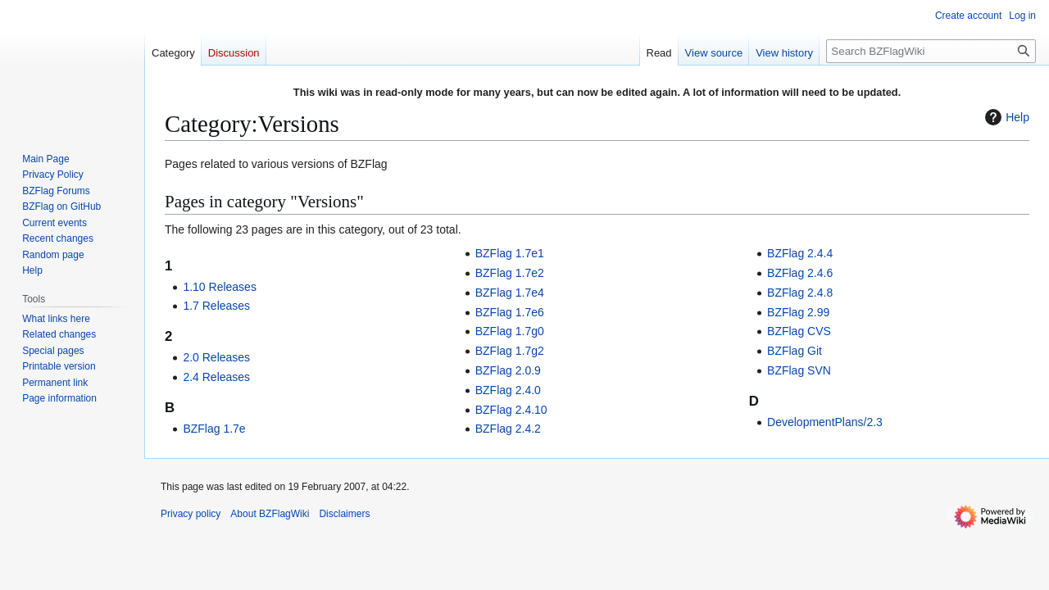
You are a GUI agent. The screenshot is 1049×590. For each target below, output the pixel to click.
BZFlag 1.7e (214, 428)
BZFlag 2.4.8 (800, 292)
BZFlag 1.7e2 (509, 272)
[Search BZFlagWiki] (931, 51)
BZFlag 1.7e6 (509, 312)
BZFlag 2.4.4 (800, 253)
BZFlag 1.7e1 (509, 253)
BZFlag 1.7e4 (509, 292)
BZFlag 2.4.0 (508, 390)
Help (1005, 117)
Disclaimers (344, 514)
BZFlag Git (794, 350)
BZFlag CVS (799, 331)
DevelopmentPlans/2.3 (825, 422)
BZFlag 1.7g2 (509, 350)
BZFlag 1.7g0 (509, 331)
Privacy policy (190, 514)
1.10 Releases (220, 286)
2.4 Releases (216, 377)
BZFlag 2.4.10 (511, 409)
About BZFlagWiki (269, 514)
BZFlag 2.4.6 (800, 272)
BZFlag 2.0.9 (508, 370)
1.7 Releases (216, 305)
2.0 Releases (216, 357)
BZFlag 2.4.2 (508, 428)
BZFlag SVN (799, 370)
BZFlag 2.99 (798, 312)
